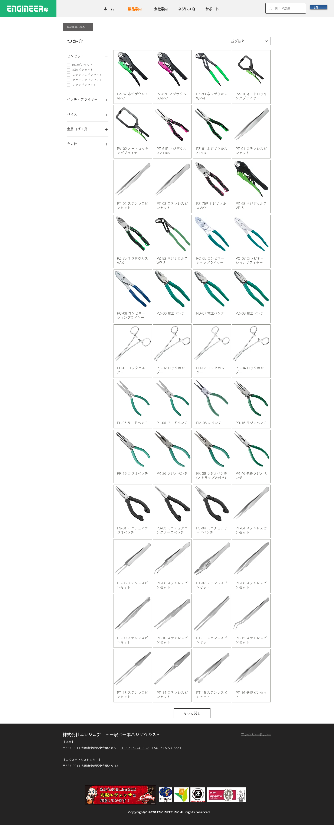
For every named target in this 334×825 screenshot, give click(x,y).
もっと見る (192, 713)
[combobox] (249, 41)
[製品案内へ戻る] (78, 27)
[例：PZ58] (286, 8)
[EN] (318, 7)
